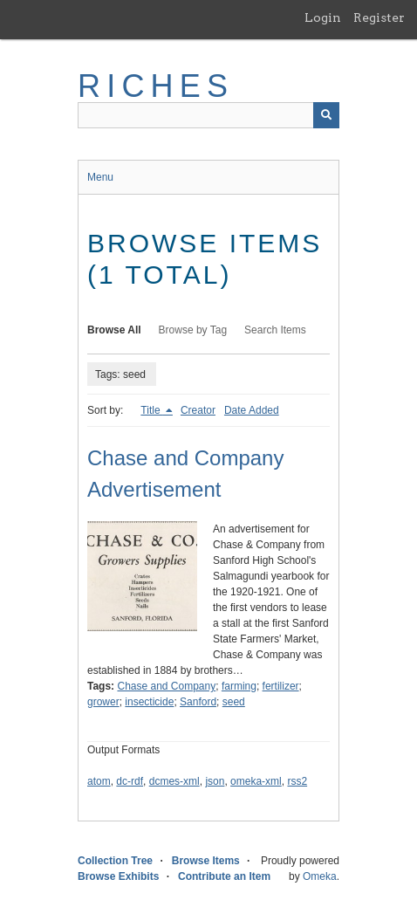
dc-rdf (129, 781)
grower (103, 702)
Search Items (275, 330)
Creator (198, 410)
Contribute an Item (224, 876)
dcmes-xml (174, 781)
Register (379, 17)
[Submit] (326, 115)
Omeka (320, 876)
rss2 (297, 781)
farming (239, 686)
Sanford (198, 702)
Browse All (114, 330)
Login (322, 17)
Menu (100, 177)
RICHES (156, 86)
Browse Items (206, 861)
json (214, 781)
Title (151, 410)
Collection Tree (115, 861)
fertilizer (281, 686)
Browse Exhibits (118, 876)
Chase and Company (166, 686)
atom (99, 781)
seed (233, 702)
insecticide (149, 702)
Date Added (251, 410)
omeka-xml (256, 781)
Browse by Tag (193, 330)
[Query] (208, 115)
